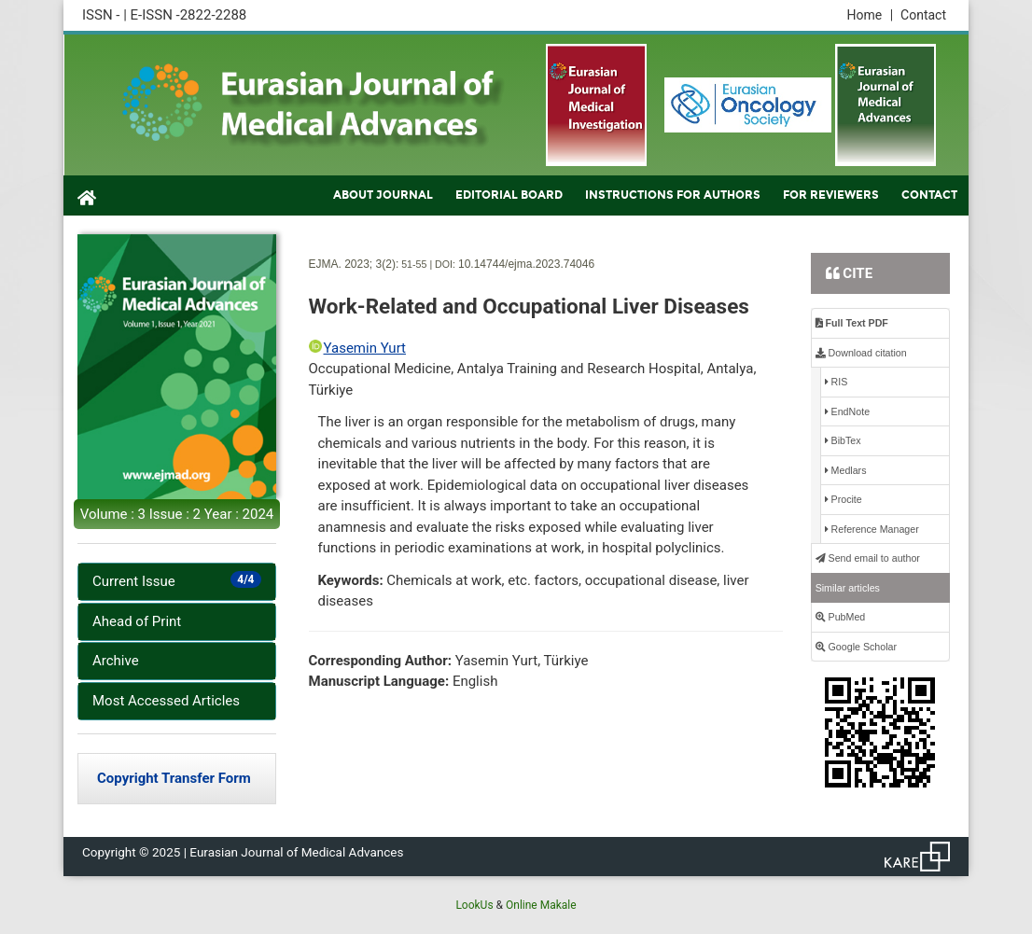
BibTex (843, 440)
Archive (115, 660)
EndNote (847, 411)
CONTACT (929, 195)
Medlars (846, 470)
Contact (923, 14)
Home (869, 14)
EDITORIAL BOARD (509, 195)
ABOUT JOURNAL (383, 195)
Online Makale (541, 905)
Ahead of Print (136, 621)
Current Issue (176, 580)
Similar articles (848, 587)
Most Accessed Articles (166, 700)
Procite (843, 499)
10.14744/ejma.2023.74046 (526, 264)
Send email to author (868, 558)
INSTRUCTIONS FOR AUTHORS (672, 195)
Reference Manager (872, 529)
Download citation (861, 352)
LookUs (474, 905)
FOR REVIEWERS (831, 195)
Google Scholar (856, 646)
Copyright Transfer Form (174, 778)
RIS (836, 381)
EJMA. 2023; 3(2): (354, 264)
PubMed (841, 616)
